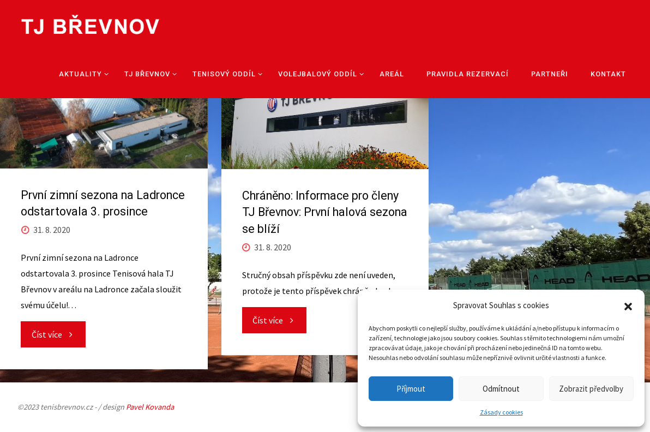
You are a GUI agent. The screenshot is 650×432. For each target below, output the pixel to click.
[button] (628, 305)
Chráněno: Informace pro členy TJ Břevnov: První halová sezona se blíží (324, 212)
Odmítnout (501, 388)
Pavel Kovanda (150, 407)
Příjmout (410, 388)
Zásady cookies (501, 412)
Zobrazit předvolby (591, 388)
